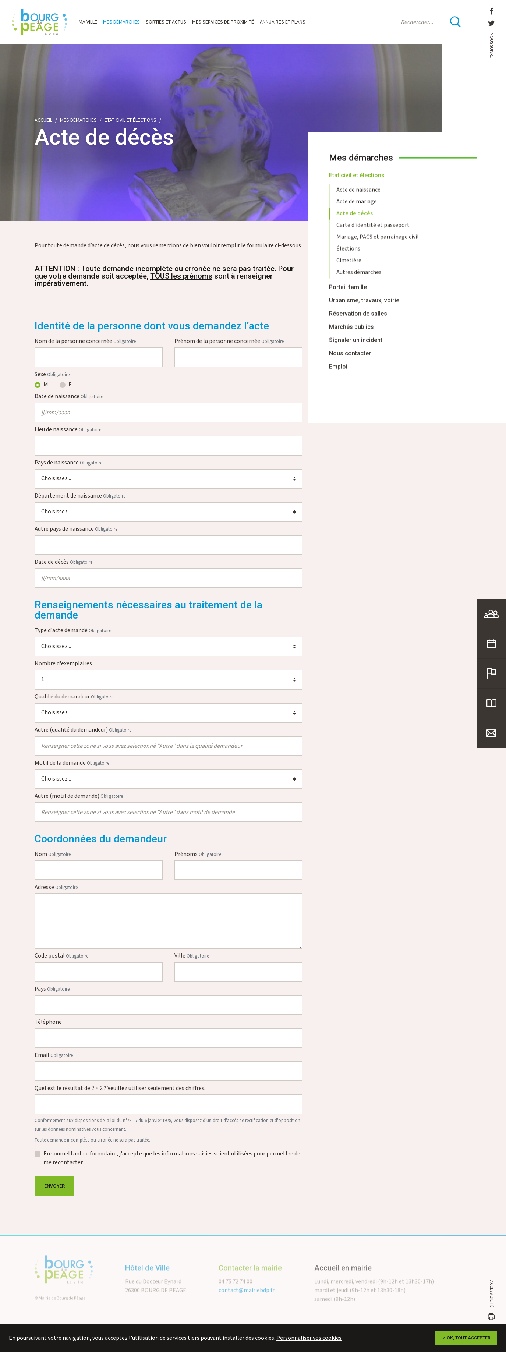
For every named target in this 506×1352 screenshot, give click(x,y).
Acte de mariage (356, 208)
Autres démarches (359, 278)
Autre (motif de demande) (79, 796)
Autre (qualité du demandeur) (83, 730)
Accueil (43, 120)
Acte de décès (354, 219)
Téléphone (48, 1022)
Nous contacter (350, 359)
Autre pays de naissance (76, 529)
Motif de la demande (72, 763)
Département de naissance (80, 496)
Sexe (52, 374)
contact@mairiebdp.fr (247, 1300)
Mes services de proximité (223, 22)
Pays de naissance (68, 463)
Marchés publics (351, 332)
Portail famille (348, 293)
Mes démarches (121, 22)
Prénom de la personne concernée (229, 341)
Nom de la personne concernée (85, 341)
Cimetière (348, 266)
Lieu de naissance (68, 429)
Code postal (61, 956)
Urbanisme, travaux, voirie (364, 306)
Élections (348, 255)
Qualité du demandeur (74, 697)
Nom (53, 854)
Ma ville (88, 22)
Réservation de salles (358, 319)
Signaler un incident (355, 346)
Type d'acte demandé (73, 630)
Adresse (56, 887)
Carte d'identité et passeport (373, 231)
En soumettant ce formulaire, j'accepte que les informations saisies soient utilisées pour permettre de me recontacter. (171, 1158)
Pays (52, 989)
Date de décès (63, 562)
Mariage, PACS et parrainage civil (377, 243)
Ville (191, 956)
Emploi (338, 372)
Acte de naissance (358, 196)
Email (54, 1055)
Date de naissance (69, 396)
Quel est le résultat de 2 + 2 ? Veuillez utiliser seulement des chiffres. (120, 1088)
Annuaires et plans (282, 22)
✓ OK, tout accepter (466, 1338)
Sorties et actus (166, 22)
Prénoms (197, 854)
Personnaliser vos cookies (309, 1338)
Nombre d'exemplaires (63, 664)
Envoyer (54, 1186)
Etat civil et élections (130, 120)
